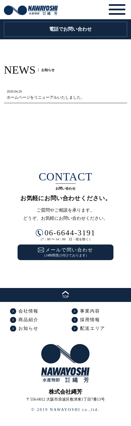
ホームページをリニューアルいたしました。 (46, 97)
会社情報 (28, 311)
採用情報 (90, 319)
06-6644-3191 (70, 232)
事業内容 (90, 311)
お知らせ (28, 328)
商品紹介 (28, 319)
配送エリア (92, 328)
